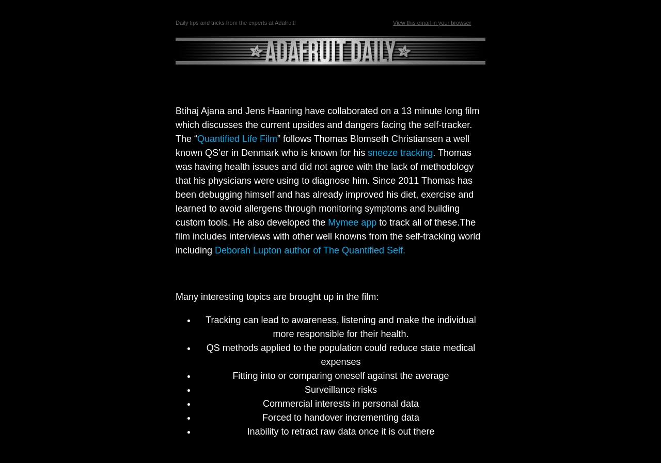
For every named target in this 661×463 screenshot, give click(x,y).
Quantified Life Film (237, 139)
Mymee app (352, 222)
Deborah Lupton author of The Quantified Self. (311, 250)
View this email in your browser (432, 23)
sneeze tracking (400, 153)
